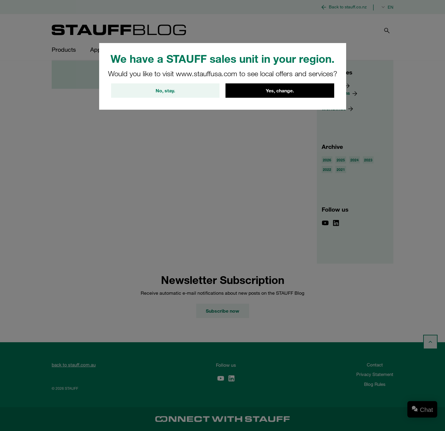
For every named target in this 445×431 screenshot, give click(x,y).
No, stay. (165, 91)
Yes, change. (280, 91)
